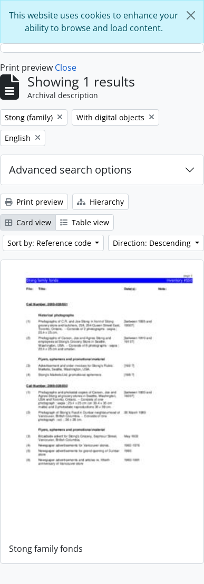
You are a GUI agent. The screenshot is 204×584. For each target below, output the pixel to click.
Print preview (34, 202)
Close (65, 67)
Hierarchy (100, 202)
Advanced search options (70, 169)
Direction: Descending (153, 243)
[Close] (190, 15)
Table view (84, 222)
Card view (28, 222)
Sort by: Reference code (50, 243)
